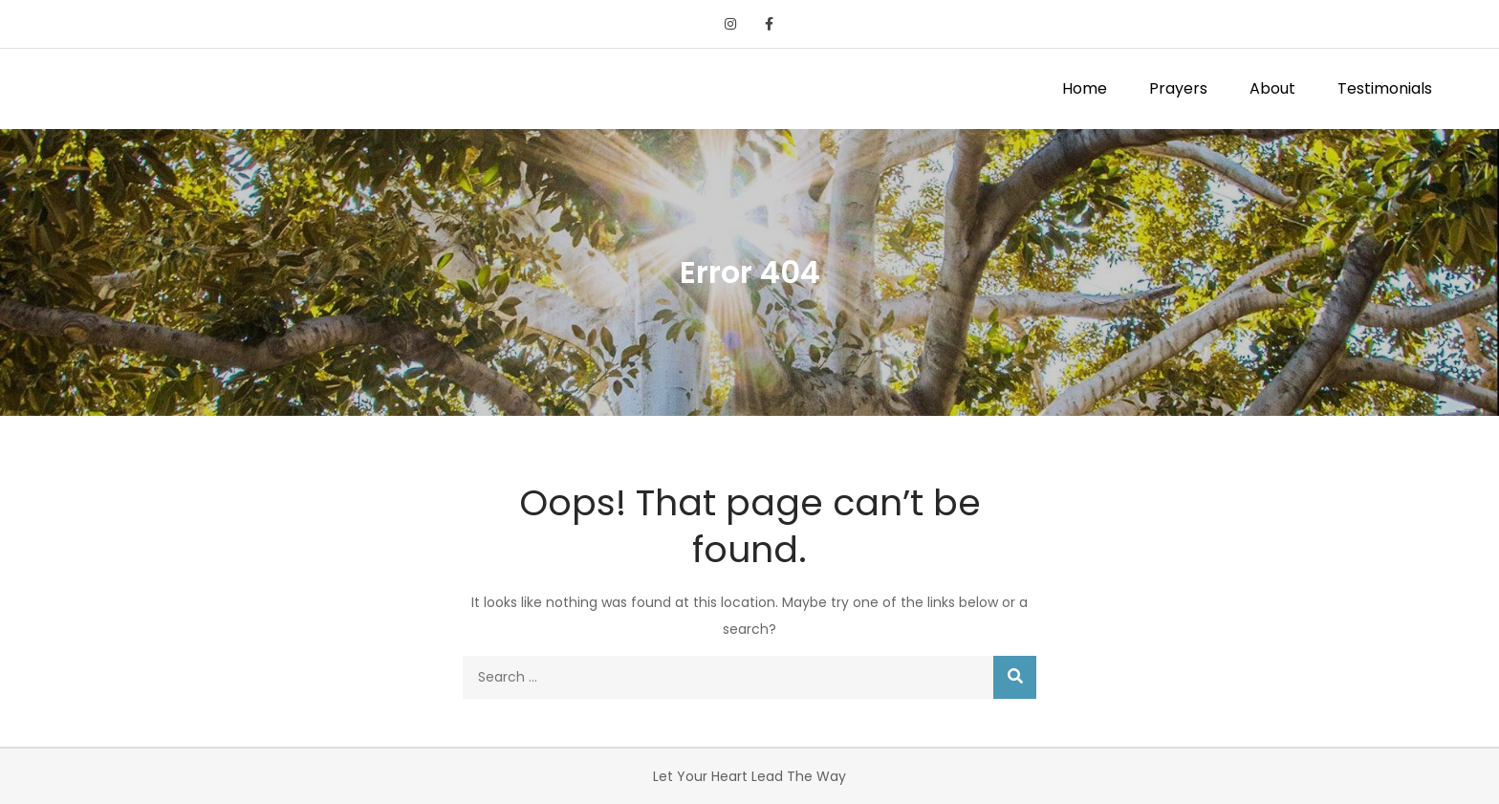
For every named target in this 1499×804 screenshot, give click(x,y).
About (1272, 88)
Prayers (1178, 88)
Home (1084, 88)
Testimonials (1384, 88)
